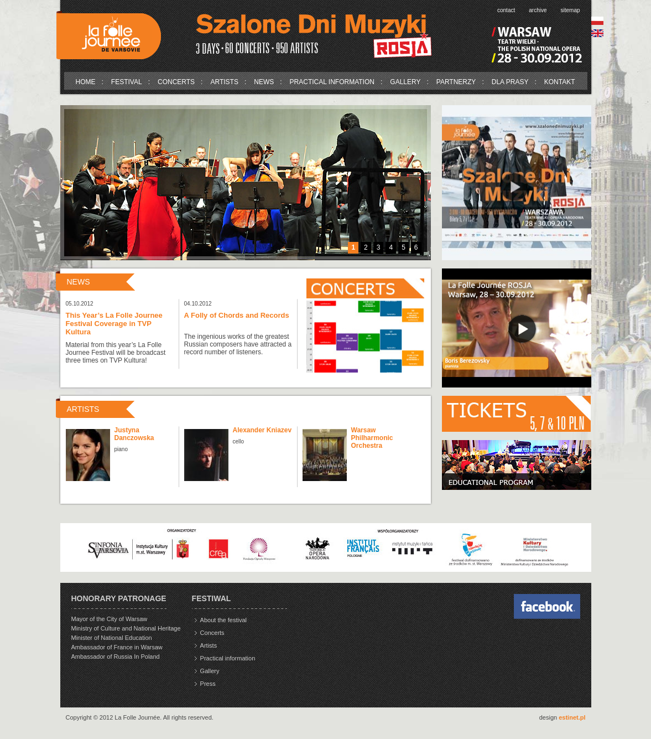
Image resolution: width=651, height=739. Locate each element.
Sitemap (570, 10)
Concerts (176, 82)
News (264, 82)
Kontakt (559, 82)
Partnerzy (456, 82)
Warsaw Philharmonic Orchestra (372, 437)
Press (208, 683)
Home (86, 82)
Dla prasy (510, 82)
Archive (537, 10)
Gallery (405, 82)
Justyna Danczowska (134, 434)
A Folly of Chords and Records (236, 315)
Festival (126, 82)
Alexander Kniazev (262, 430)
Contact (506, 10)
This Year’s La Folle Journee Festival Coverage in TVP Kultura (114, 323)
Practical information (332, 82)
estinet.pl (572, 717)
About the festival (223, 620)
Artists (224, 82)
